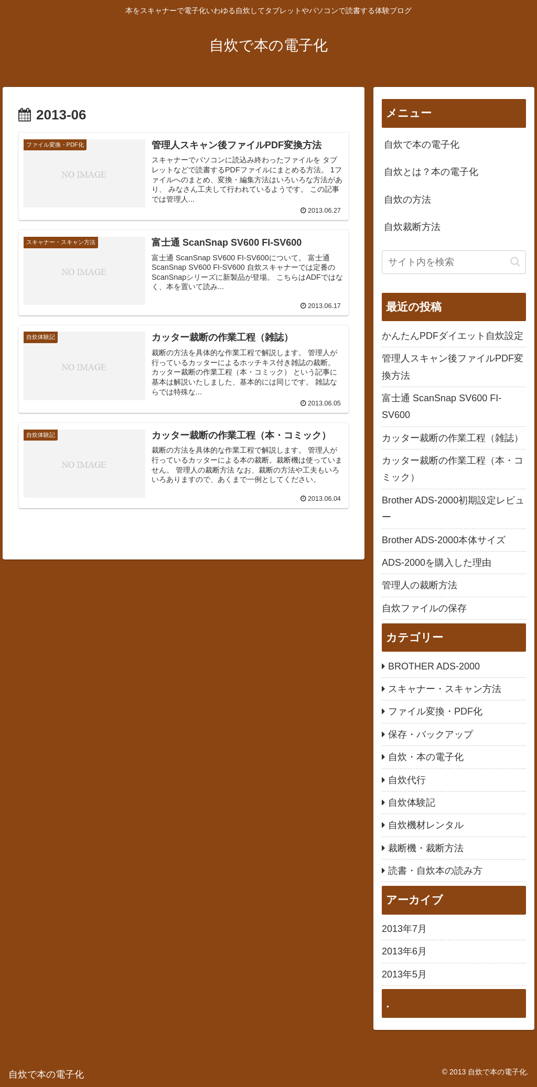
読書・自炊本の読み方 (435, 870)
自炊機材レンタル (426, 825)
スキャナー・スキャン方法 (444, 689)
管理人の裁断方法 (419, 585)
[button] (515, 262)
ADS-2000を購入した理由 (436, 562)
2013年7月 (404, 929)
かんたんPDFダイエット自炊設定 (452, 336)
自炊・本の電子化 (426, 757)
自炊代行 (407, 780)
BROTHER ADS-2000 (434, 666)
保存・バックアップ (430, 734)
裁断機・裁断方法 (426, 848)
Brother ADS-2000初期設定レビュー (453, 508)
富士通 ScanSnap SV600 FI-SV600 (441, 406)
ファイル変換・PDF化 (435, 711)
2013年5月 (404, 974)
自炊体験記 (411, 802)
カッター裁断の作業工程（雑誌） (452, 438)
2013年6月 (404, 951)
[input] (453, 262)
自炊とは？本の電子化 (431, 172)
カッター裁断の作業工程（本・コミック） (452, 468)
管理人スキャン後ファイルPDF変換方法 (452, 366)
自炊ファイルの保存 (424, 608)
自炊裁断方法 (412, 227)
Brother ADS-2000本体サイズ (444, 540)
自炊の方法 (407, 199)
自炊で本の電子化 (421, 144)
